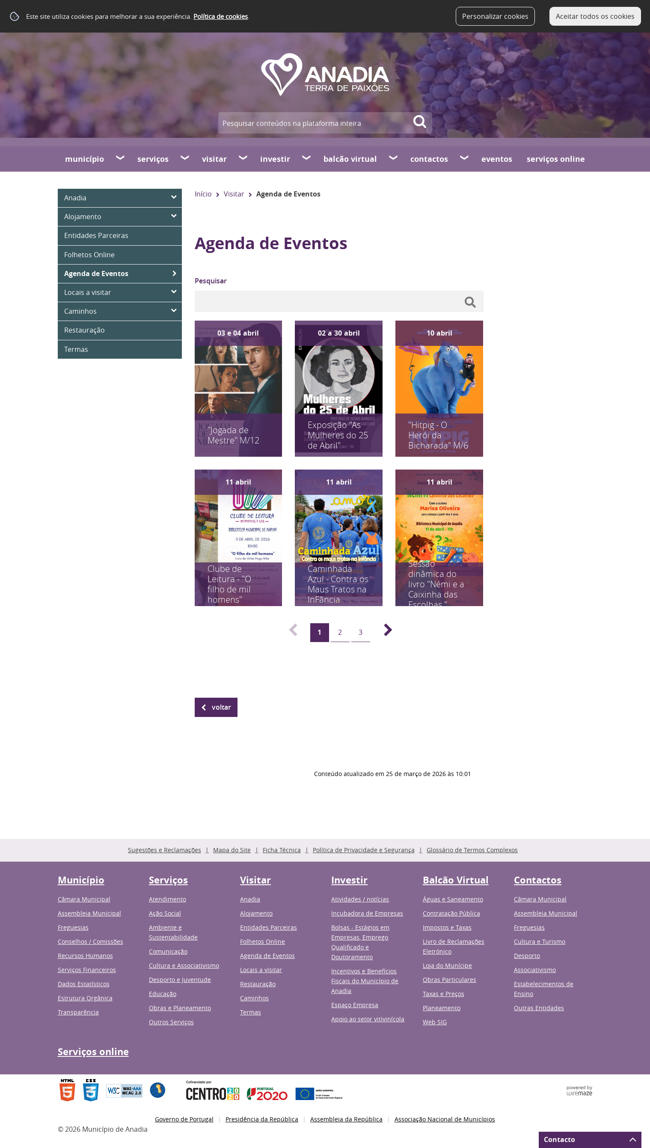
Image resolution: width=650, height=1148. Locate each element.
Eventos (496, 159)
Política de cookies (220, 16)
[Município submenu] (120, 159)
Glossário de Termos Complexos (472, 850)
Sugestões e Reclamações (164, 850)
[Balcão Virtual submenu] (393, 159)
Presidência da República (262, 1119)
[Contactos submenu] (464, 159)
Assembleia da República (346, 1119)
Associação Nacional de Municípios (445, 1119)
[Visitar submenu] (243, 159)
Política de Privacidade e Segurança (364, 850)
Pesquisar (211, 281)
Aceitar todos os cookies (595, 16)
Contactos (429, 159)
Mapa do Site (232, 850)
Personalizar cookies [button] (495, 16)
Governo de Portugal (184, 1119)
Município (84, 159)
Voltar (221, 707)
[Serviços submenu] (185, 159)
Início (203, 194)
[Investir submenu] (306, 159)
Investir (275, 159)
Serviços (153, 159)
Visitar (214, 159)
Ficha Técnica (282, 850)
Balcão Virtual (350, 159)
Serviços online (556, 159)
